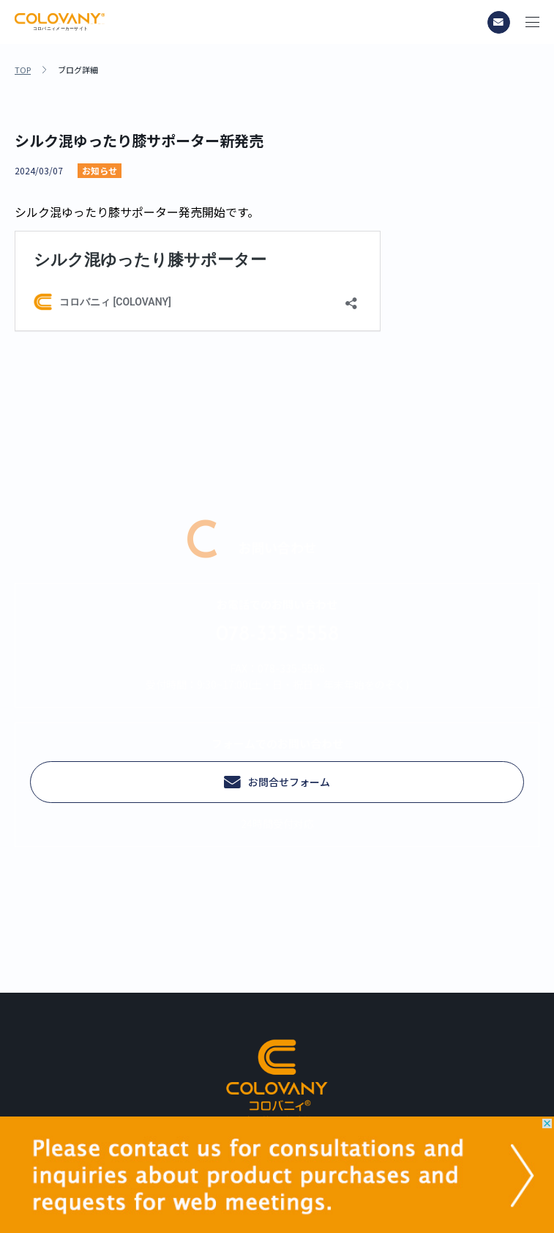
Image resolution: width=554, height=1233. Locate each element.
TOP (23, 70)
